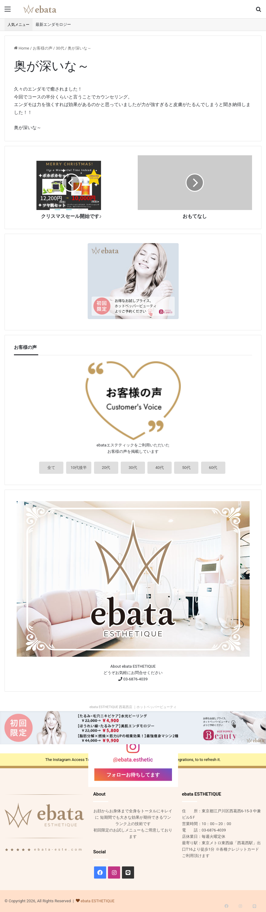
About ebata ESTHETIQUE (133, 666)
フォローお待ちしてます (133, 774)
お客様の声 (42, 48)
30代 (60, 48)
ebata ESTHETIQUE (98, 901)
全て (51, 467)
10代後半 (79, 467)
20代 (106, 467)
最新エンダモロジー (53, 24)
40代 (159, 467)
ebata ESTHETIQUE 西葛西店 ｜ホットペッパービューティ (133, 707)
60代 (213, 467)
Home (21, 48)
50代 (186, 467)
